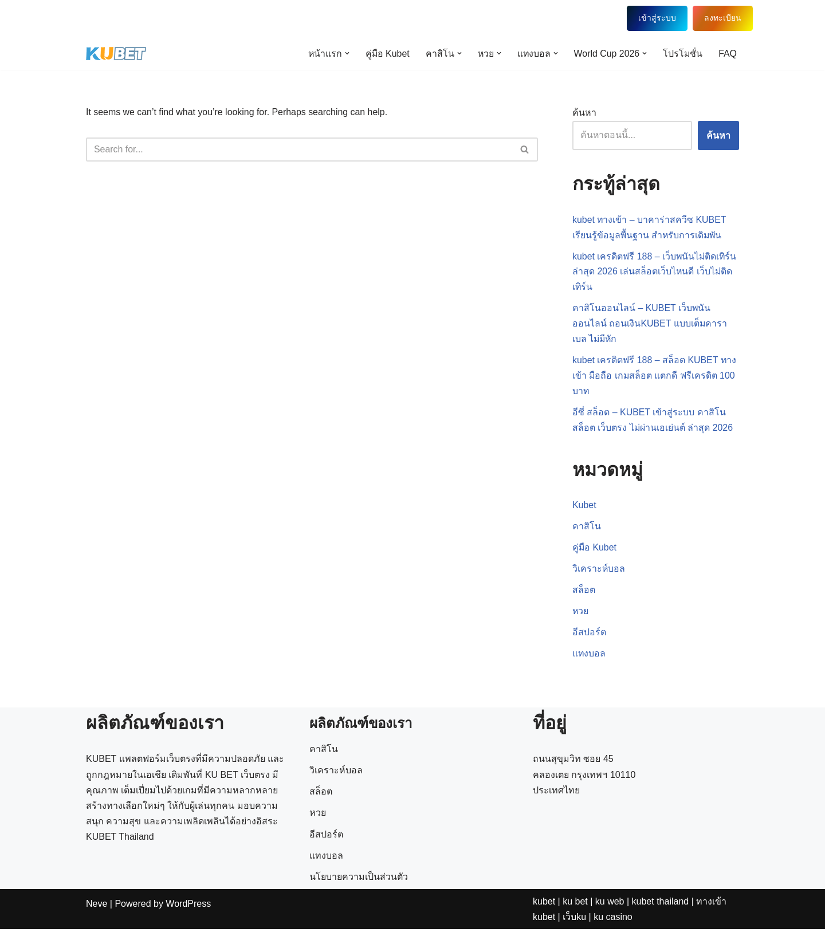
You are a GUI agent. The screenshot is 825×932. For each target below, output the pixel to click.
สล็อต (583, 592)
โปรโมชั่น (682, 53)
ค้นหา (584, 112)
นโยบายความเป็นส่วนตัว (358, 916)
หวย (580, 614)
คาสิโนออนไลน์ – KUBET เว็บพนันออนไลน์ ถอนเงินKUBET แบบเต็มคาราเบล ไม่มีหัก (650, 324)
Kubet (584, 507)
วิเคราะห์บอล (599, 571)
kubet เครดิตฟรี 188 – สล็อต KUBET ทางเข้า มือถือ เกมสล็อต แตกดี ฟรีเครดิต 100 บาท (654, 376)
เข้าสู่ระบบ (648, 17)
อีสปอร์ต (589, 635)
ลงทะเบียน (714, 17)
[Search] (299, 149)
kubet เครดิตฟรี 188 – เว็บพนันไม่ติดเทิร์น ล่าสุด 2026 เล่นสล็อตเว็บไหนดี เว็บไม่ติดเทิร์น (655, 271)
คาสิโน (586, 528)
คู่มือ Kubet (384, 53)
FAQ (727, 53)
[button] (343, 53)
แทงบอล (589, 656)
